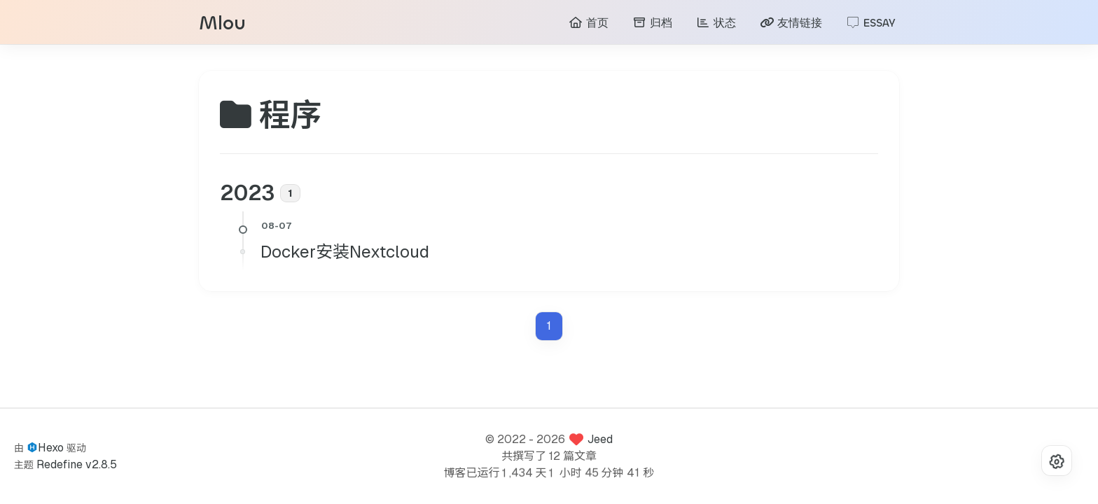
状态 (716, 25)
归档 (652, 25)
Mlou (222, 25)
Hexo (51, 447)
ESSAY (871, 25)
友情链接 (791, 25)
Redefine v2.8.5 (76, 464)
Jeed (600, 439)
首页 (589, 25)
